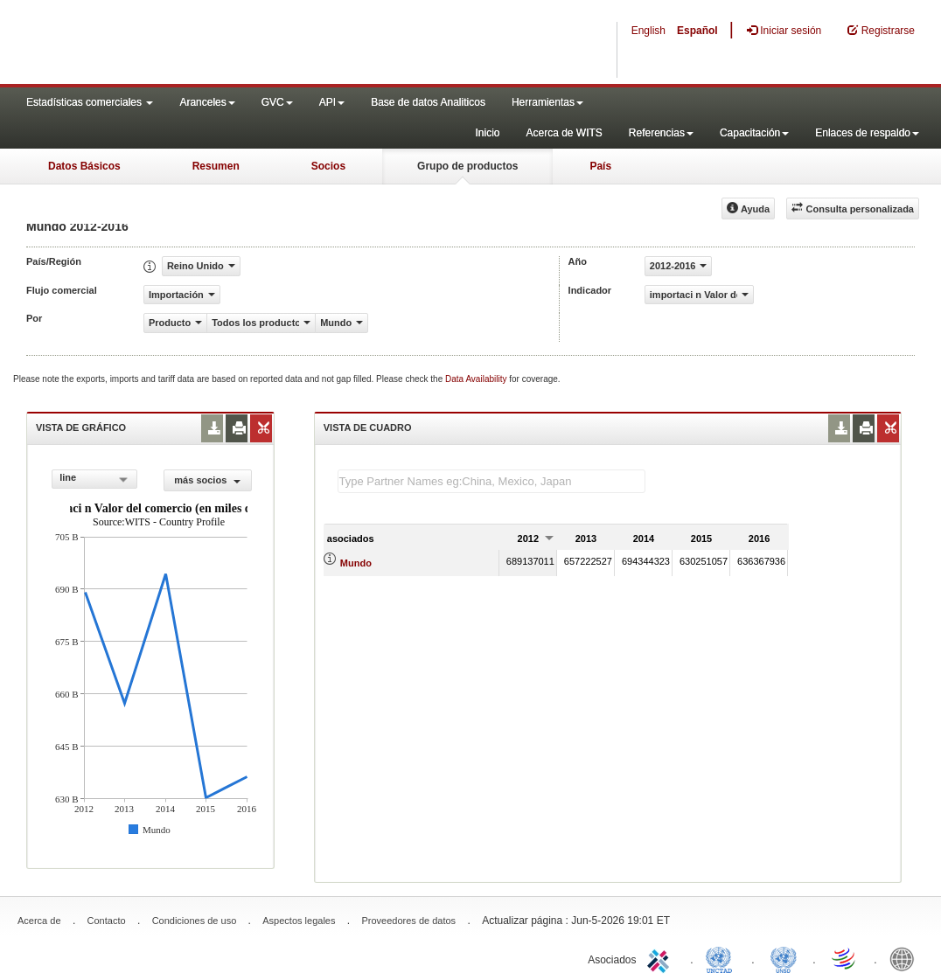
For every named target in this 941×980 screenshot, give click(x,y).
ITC (661, 958)
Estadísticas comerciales (89, 102)
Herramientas (547, 102)
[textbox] (491, 481)
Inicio (487, 133)
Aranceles (206, 102)
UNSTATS (783, 958)
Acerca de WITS (564, 133)
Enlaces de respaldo (867, 133)
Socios (328, 166)
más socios (207, 480)
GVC (277, 102)
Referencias (661, 133)
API (332, 102)
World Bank (906, 958)
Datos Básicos (84, 166)
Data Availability (477, 379)
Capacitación (754, 133)
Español (697, 30)
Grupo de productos (467, 166)
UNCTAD (722, 958)
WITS (175, 43)
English (648, 30)
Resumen (216, 166)
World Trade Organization (844, 958)
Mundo (356, 563)
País (600, 166)
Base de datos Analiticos (428, 102)
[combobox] (94, 479)
